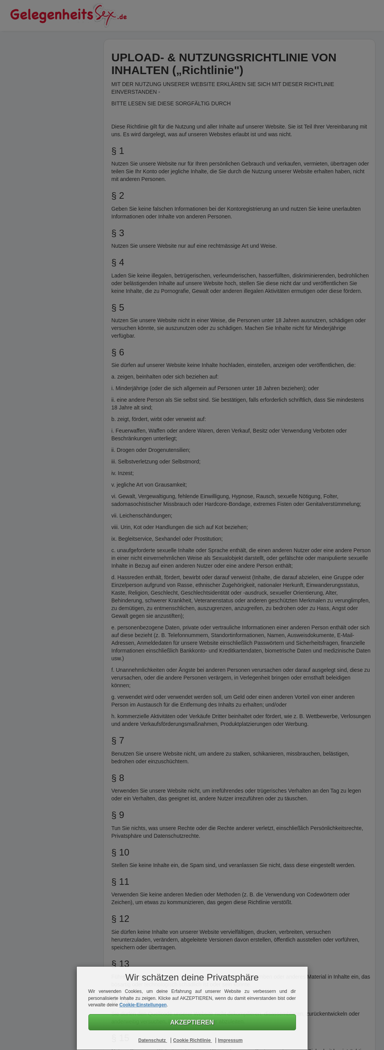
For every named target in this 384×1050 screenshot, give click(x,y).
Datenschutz (152, 1040)
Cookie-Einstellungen (143, 1005)
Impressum (230, 1040)
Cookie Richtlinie (192, 1040)
